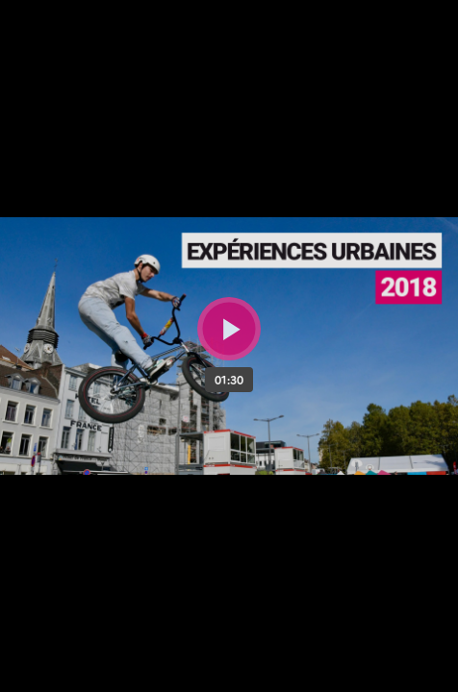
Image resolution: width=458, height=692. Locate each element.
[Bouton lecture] (229, 328)
